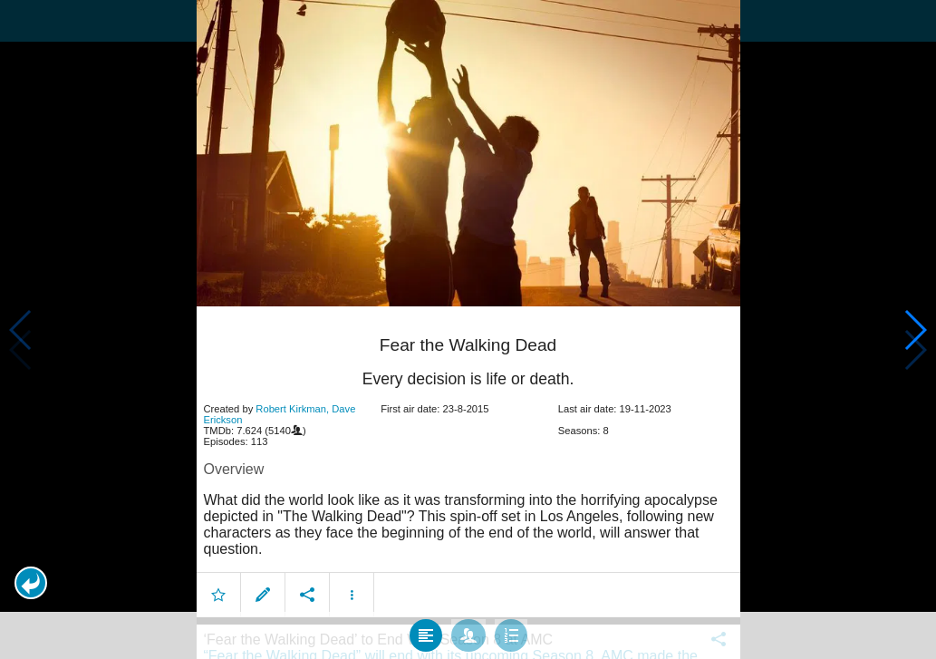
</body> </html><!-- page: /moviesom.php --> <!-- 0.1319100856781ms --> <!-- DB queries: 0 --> (468, 329)
